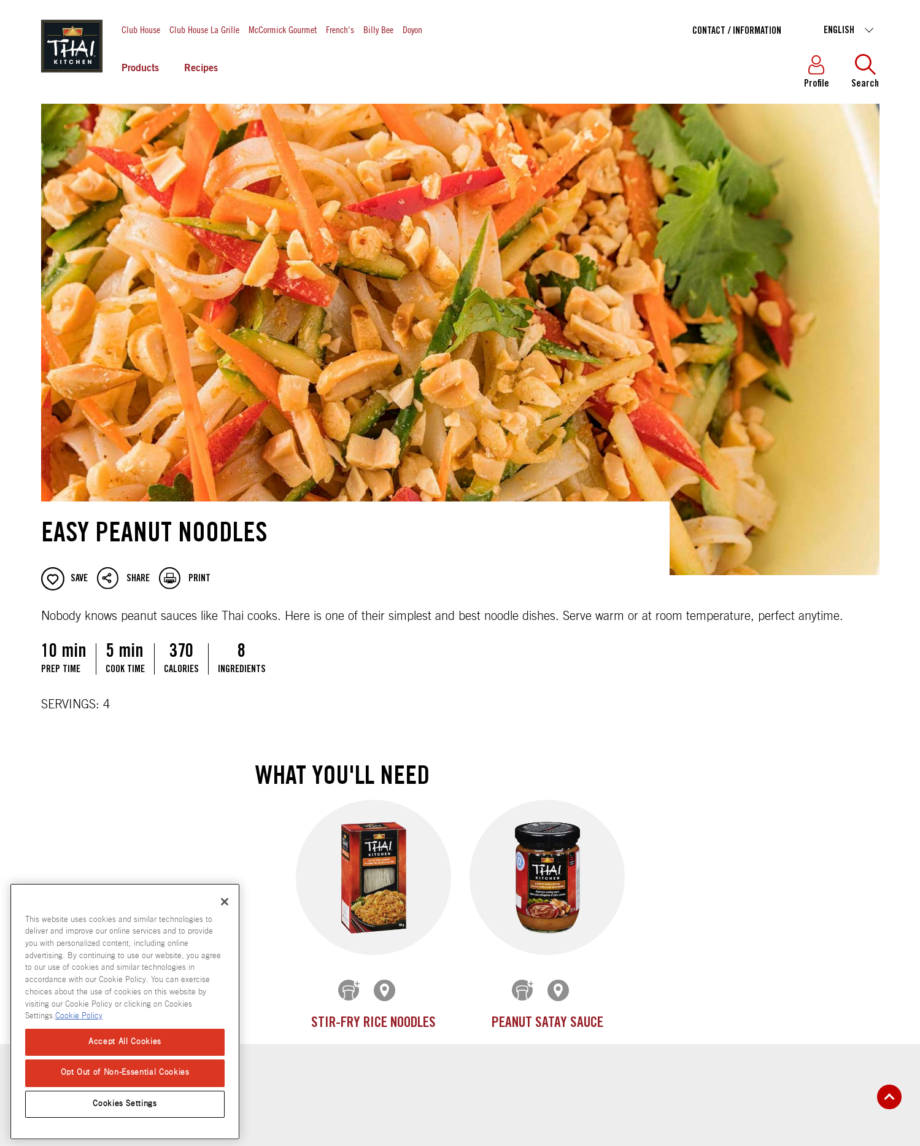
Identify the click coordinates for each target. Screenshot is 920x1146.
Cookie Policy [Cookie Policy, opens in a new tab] (78, 1016)
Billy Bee (378, 29)
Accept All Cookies (124, 1042)
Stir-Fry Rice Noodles (373, 1023)
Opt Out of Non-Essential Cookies (125, 1073)
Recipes (201, 69)
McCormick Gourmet (283, 29)
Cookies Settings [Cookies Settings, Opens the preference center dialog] (125, 1104)
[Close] (224, 901)
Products (140, 69)
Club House (141, 29)
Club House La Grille (204, 29)
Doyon (412, 29)
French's (340, 29)
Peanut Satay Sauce (547, 1023)
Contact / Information (736, 31)
